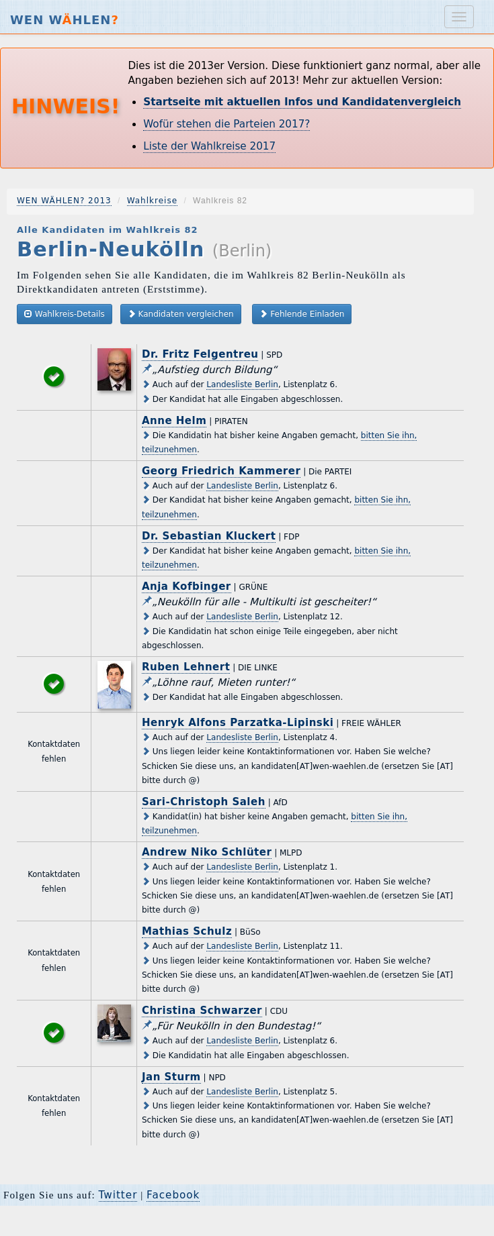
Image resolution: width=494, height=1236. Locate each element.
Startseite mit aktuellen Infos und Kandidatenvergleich (302, 102)
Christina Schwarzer (202, 1011)
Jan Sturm (171, 1077)
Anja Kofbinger (186, 586)
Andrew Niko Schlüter (207, 852)
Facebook (173, 1195)
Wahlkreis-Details (64, 314)
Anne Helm (174, 421)
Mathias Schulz (187, 931)
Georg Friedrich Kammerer (221, 471)
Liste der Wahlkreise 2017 (209, 146)
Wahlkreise (152, 200)
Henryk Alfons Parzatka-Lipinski (237, 723)
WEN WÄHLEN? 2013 (64, 200)
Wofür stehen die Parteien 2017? (226, 124)
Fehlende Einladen (301, 314)
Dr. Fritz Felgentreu (200, 354)
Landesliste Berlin (242, 384)
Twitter (118, 1195)
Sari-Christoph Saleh (203, 802)
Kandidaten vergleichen (181, 314)
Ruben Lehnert (186, 667)
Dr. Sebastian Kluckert (209, 536)
